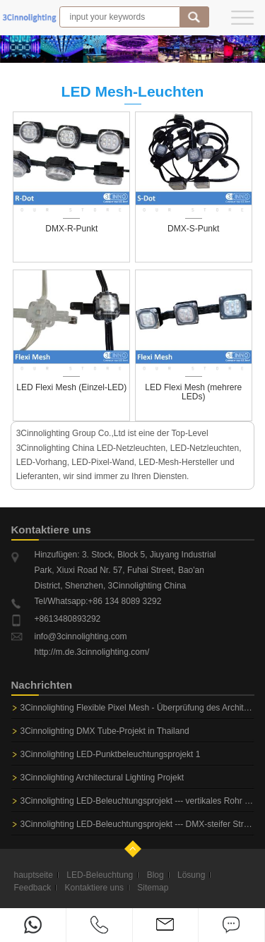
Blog (155, 875)
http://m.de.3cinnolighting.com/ (92, 652)
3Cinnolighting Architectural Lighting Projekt (102, 778)
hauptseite (33, 875)
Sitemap (152, 888)
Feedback (33, 888)
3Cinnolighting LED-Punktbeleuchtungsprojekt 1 (110, 754)
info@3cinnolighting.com (81, 636)
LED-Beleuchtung (99, 875)
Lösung (191, 875)
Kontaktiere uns (94, 888)
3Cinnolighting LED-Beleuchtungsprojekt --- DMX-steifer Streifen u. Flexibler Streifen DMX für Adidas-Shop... (137, 824)
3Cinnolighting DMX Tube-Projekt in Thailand (104, 731)
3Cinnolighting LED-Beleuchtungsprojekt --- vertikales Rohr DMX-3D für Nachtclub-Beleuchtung (137, 801)
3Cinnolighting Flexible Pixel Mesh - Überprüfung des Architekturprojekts (137, 708)
